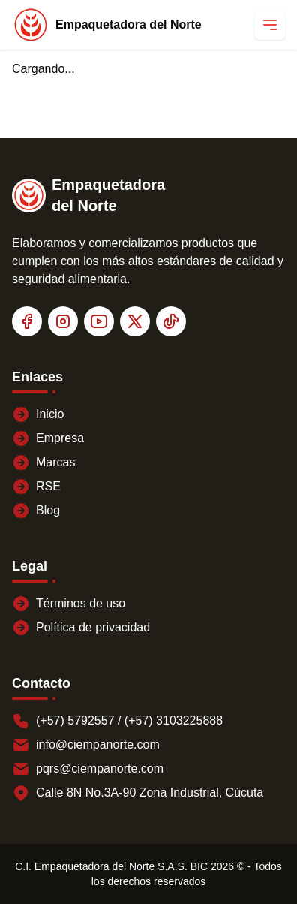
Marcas (43, 463)
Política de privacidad (81, 628)
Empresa (48, 438)
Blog (36, 511)
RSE (36, 487)
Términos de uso (68, 604)
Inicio (38, 414)
